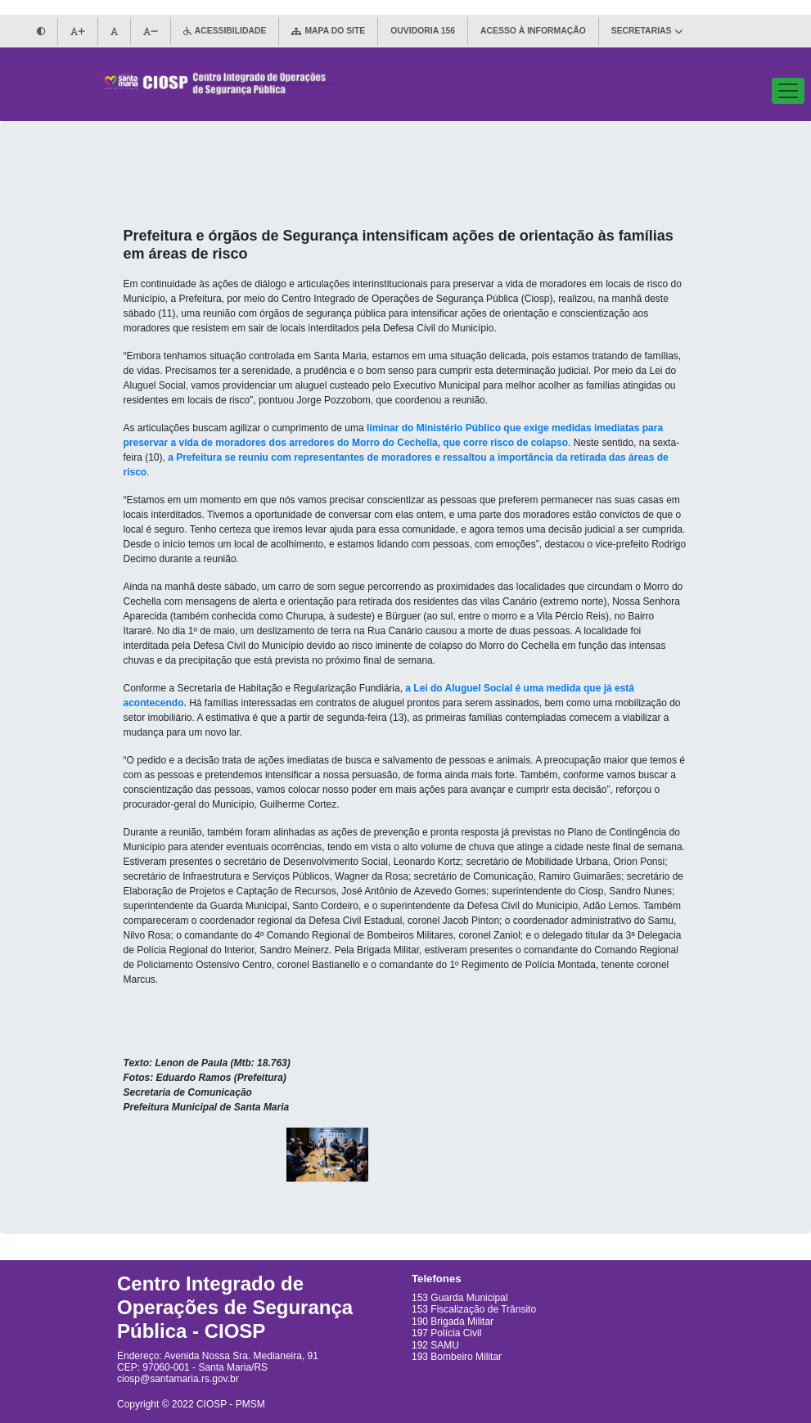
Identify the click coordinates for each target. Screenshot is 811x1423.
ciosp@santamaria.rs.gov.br (178, 1379)
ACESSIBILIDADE (225, 30)
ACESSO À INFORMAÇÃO (533, 30)
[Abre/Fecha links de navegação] (788, 91)
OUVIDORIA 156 (422, 30)
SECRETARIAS (647, 30)
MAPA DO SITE (328, 30)
